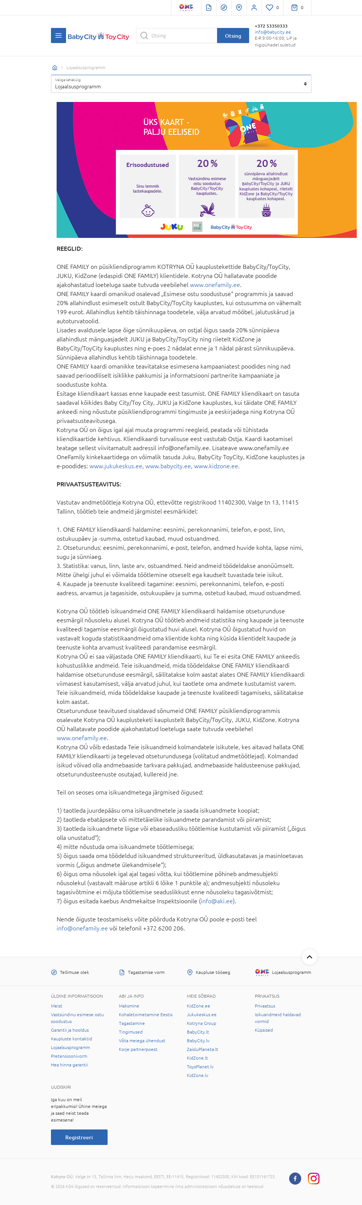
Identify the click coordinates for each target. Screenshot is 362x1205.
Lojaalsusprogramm (70, 1047)
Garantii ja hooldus (70, 1030)
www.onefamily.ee (215, 284)
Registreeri (79, 1137)
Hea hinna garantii (69, 1065)
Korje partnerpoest (138, 1049)
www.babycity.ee (168, 466)
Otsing (233, 35)
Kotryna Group (201, 1023)
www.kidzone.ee (216, 466)
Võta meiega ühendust (142, 1040)
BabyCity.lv (198, 1040)
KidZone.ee (198, 1006)
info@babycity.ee (273, 32)
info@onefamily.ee (82, 928)
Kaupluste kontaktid (71, 1038)
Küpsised (264, 1030)
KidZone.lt (197, 1058)
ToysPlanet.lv (200, 1066)
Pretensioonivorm (69, 1056)
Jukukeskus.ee (202, 1014)
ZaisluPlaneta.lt (202, 1049)
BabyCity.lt (198, 1032)
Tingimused (131, 1032)
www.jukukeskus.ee (115, 466)
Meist (56, 1006)
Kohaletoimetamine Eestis (146, 1014)
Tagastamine (132, 1023)
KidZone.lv (197, 1075)
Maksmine (129, 1006)
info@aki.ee (217, 901)
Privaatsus (265, 1006)
